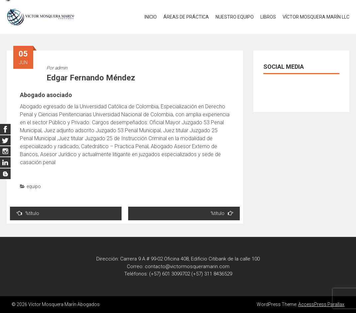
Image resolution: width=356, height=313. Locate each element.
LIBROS (268, 17)
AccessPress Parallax (321, 304)
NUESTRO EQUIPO (235, 17)
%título (28, 213)
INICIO (150, 17)
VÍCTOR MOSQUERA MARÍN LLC (316, 17)
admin (61, 67)
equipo (34, 186)
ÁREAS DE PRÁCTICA (186, 17)
